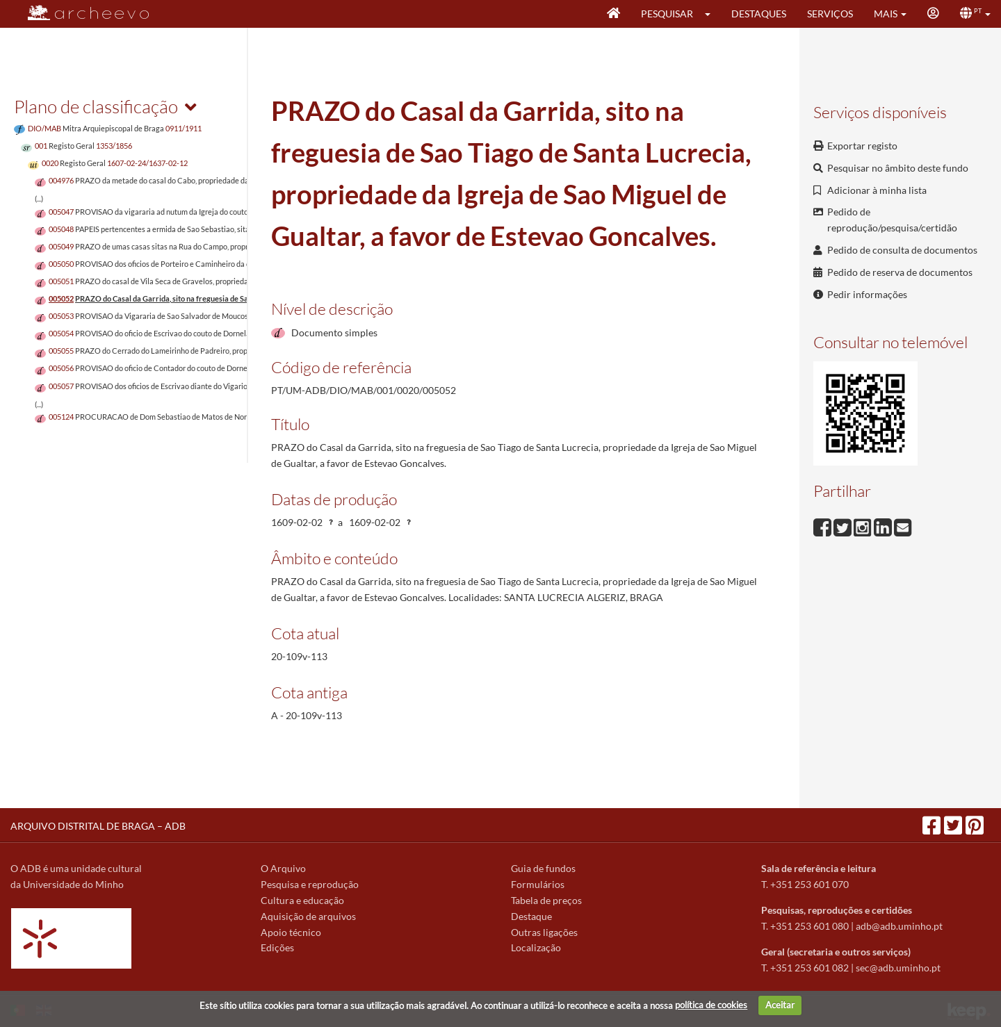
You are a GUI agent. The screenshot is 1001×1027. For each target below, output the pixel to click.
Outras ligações (544, 932)
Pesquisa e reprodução (310, 884)
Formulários (537, 884)
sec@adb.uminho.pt (898, 967)
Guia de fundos (543, 868)
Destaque (531, 916)
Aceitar (780, 1004)
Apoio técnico (291, 932)
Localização (536, 947)
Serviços (830, 13)
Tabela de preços (546, 900)
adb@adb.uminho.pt (899, 926)
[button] (712, 14)
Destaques (758, 13)
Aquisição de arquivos (308, 916)
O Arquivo (283, 868)
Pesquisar (667, 13)
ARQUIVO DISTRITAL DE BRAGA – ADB (98, 826)
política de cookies (711, 1004)
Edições (277, 947)
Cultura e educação (302, 900)
